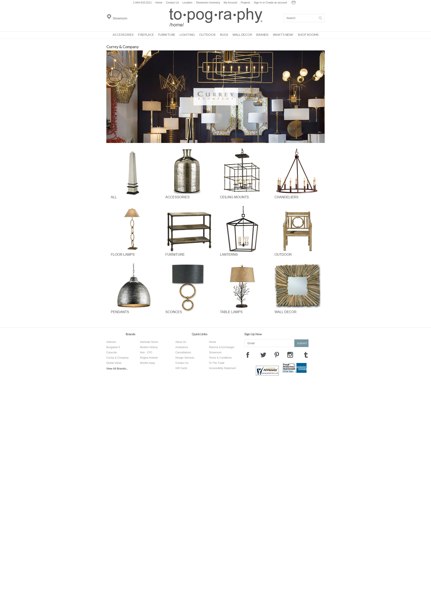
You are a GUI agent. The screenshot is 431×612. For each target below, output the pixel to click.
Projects (244, 2)
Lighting (187, 34)
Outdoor (207, 34)
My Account (229, 2)
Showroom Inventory (207, 2)
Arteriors (111, 342)
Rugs (224, 34)
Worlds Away (147, 362)
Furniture (166, 34)
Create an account (276, 2)
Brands (262, 34)
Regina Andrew (149, 357)
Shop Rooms (308, 34)
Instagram (290, 354)
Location (187, 2)
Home (157, 2)
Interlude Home (149, 342)
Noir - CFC (146, 352)
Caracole (111, 352)
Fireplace (146, 34)
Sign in (258, 2)
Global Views (114, 362)
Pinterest (276, 354)
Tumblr (306, 354)
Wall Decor (242, 34)
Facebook (247, 354)
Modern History (149, 347)
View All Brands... (117, 368)
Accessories (123, 34)
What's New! (283, 34)
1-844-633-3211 (142, 2)
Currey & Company (117, 357)
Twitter (263, 354)
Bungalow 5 (113, 347)
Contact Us (171, 2)
